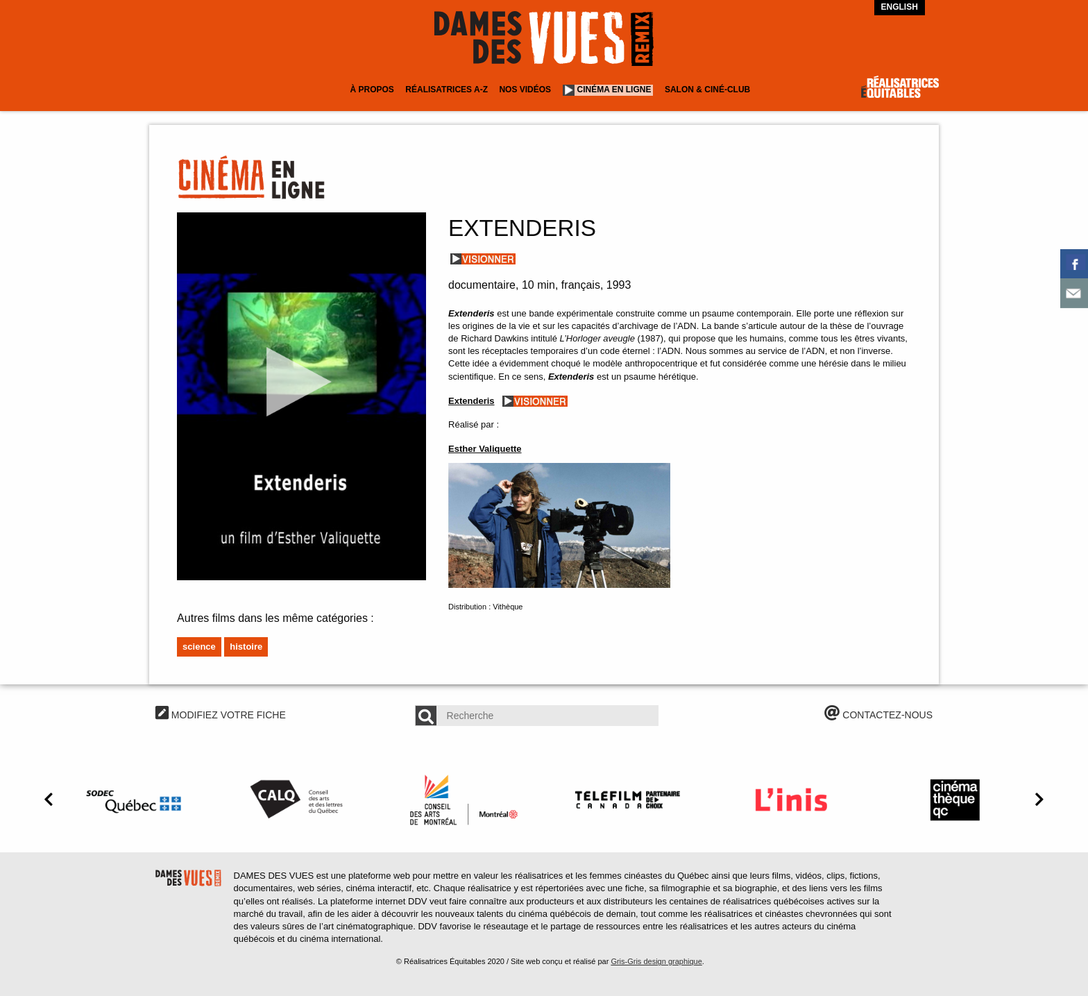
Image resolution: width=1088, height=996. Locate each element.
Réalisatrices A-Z (446, 89)
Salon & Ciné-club (707, 89)
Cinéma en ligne (614, 89)
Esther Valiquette (484, 449)
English (899, 7)
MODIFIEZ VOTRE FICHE (220, 714)
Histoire (246, 646)
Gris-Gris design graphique (656, 961)
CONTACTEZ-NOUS (878, 714)
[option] (136, 800)
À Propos (371, 89)
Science (199, 646)
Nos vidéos (525, 89)
